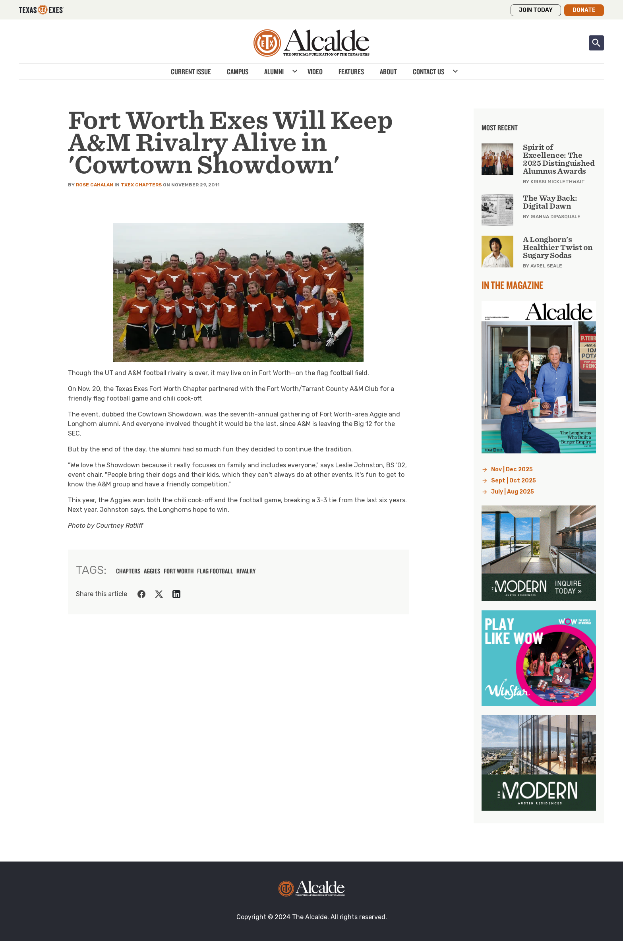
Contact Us (428, 71)
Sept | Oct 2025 (513, 480)
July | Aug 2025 (512, 491)
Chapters (148, 185)
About (388, 71)
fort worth (179, 571)
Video (315, 71)
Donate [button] (584, 10)
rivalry (245, 571)
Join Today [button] (536, 10)
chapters (128, 571)
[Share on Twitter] (159, 594)
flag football (215, 571)
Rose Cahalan (94, 185)
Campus (237, 71)
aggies (152, 571)
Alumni (274, 71)
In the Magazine (513, 285)
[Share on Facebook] (141, 594)
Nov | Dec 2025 (512, 469)
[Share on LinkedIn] (176, 594)
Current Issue (191, 71)
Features (351, 71)
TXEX (127, 185)
